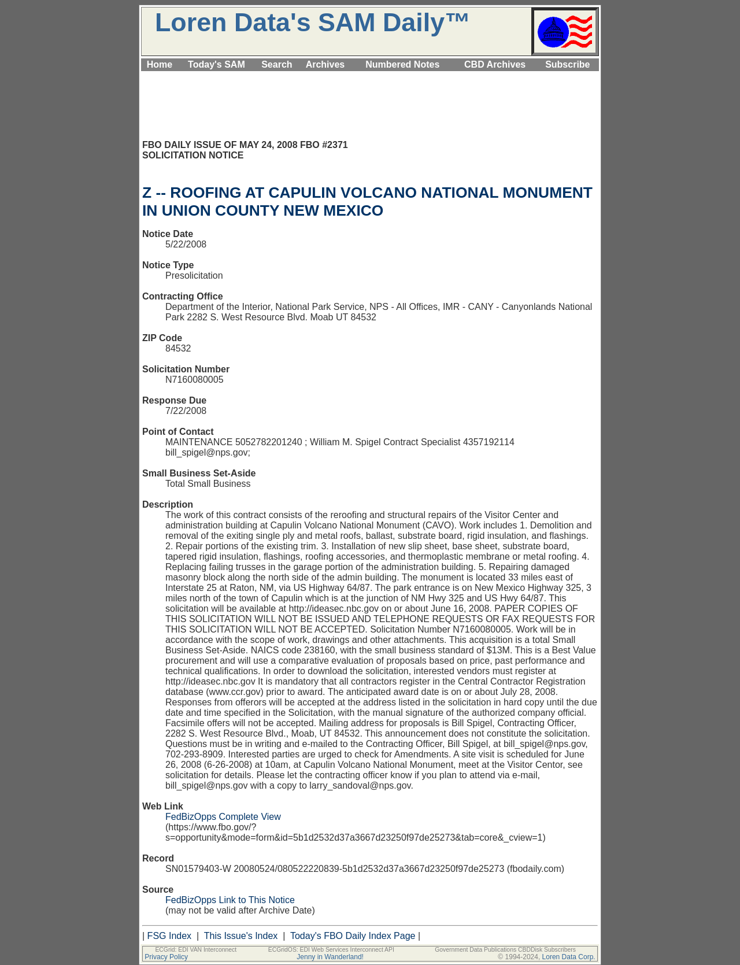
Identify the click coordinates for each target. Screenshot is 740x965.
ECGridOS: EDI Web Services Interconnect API (331, 949)
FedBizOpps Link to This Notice (230, 900)
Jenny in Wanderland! (330, 957)
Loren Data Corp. (568, 957)
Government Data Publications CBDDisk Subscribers (505, 949)
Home (159, 64)
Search (276, 64)
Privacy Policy (166, 957)
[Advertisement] (370, 77)
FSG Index (169, 936)
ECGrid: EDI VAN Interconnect (195, 949)
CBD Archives (495, 64)
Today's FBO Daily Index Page (353, 936)
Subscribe (567, 64)
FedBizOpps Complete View (223, 817)
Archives (325, 64)
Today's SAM (216, 64)
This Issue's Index (241, 936)
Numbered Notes (402, 64)
